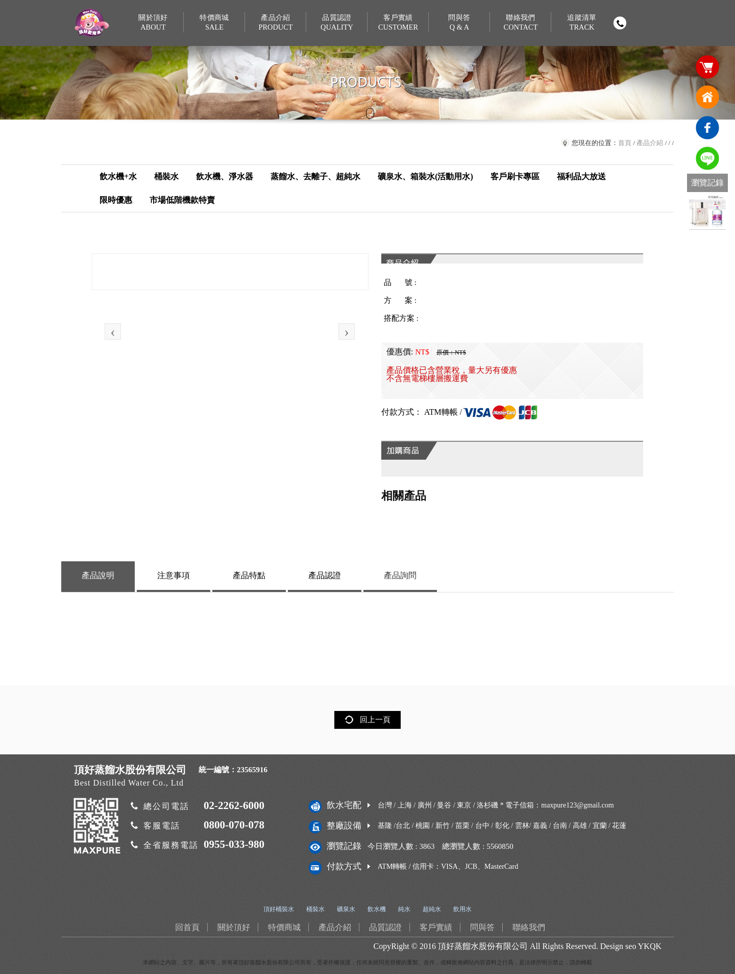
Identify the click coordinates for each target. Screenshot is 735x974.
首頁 (624, 143)
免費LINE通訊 (707, 158)
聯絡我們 (520, 22)
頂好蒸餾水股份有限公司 (483, 946)
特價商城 (214, 22)
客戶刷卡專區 (515, 176)
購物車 (707, 66)
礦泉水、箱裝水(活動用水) (425, 176)
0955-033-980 (234, 844)
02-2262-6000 (234, 805)
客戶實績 (398, 22)
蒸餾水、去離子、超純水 (315, 176)
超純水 (432, 909)
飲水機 (377, 909)
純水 (404, 909)
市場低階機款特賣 (182, 200)
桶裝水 (166, 176)
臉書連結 (707, 127)
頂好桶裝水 (278, 909)
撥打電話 (619, 23)
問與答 (459, 22)
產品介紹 (275, 22)
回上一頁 (375, 720)
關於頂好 (153, 22)
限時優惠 (116, 200)
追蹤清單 (581, 22)
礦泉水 (346, 909)
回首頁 (707, 97)
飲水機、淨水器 (224, 176)
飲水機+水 (118, 176)
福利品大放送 (581, 176)
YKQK (650, 946)
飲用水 (462, 909)
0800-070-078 (234, 825)
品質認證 (336, 22)
